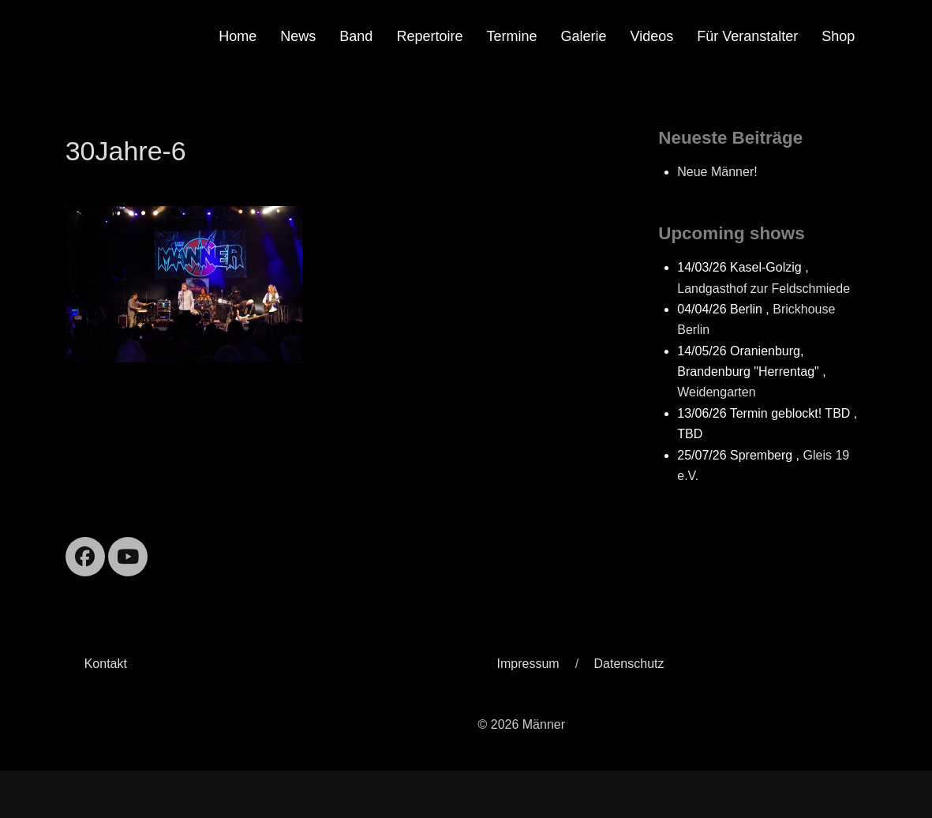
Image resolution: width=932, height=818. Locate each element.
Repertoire (429, 36)
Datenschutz (629, 663)
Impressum (528, 663)
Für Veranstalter (747, 36)
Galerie (583, 36)
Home (237, 36)
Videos (652, 36)
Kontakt (105, 663)
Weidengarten (716, 392)
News (298, 36)
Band (355, 36)
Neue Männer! (717, 171)
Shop (838, 36)
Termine (511, 36)
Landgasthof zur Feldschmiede (763, 288)
